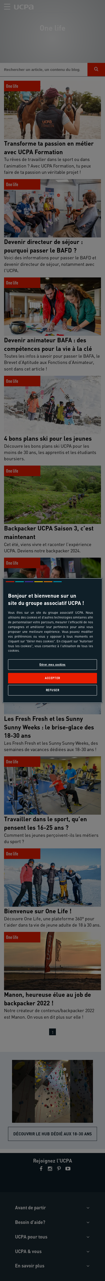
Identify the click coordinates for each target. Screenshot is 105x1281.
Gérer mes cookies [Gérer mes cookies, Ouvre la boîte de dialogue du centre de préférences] (52, 665)
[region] (52, 640)
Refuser (52, 690)
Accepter (52, 678)
